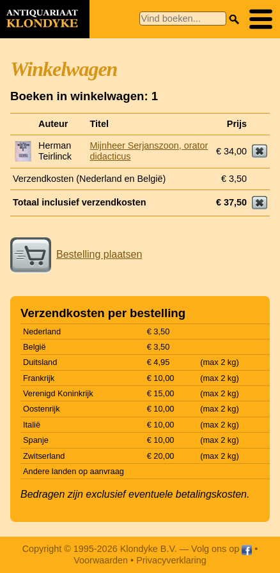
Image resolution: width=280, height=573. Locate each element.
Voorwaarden (101, 560)
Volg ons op (221, 549)
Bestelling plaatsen (76, 254)
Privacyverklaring (171, 560)
